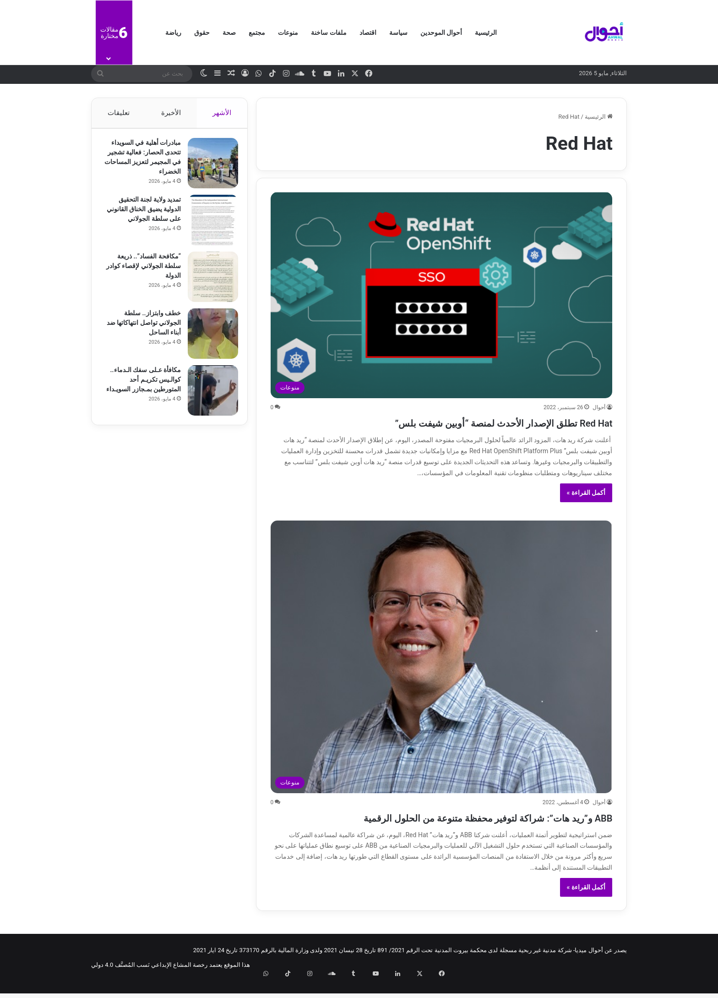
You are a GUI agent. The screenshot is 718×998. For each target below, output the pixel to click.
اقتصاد (367, 32)
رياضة (173, 32)
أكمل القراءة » (586, 492)
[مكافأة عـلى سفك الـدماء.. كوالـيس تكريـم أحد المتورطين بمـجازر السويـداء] (208, 395)
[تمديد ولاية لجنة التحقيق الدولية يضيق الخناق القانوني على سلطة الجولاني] (208, 224)
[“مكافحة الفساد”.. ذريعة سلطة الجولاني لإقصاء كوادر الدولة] (208, 281)
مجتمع (257, 32)
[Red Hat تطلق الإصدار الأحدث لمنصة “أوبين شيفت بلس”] (442, 295)
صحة (229, 32)
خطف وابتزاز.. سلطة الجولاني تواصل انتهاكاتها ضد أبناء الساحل (144, 327)
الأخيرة (171, 113)
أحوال (599, 407)
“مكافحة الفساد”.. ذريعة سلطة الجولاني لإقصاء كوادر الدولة (144, 270)
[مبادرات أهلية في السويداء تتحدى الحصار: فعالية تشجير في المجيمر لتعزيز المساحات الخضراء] (208, 168)
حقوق (202, 32)
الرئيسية (486, 32)
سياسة (398, 32)
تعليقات (118, 113)
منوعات (288, 32)
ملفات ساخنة (328, 32)
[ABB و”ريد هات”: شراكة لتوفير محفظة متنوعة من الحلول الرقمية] (442, 657)
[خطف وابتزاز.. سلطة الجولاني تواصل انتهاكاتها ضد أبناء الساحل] (208, 338)
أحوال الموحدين (441, 32)
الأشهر (222, 113)
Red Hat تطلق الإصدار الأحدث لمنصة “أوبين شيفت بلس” (452, 422)
